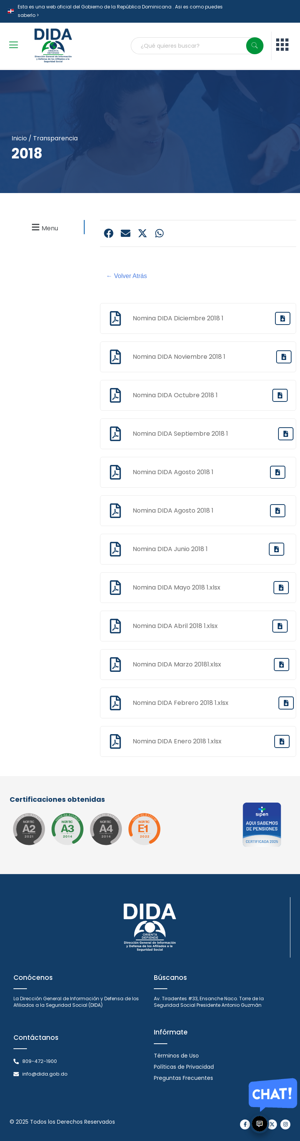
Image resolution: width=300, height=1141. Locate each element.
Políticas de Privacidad (184, 1067)
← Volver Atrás (126, 276)
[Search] (254, 45)
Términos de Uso (176, 1055)
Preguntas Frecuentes (183, 1078)
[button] (44, 227)
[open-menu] (13, 46)
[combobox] (197, 45)
